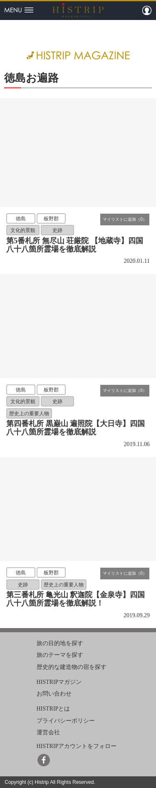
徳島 (21, 219)
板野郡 (51, 219)
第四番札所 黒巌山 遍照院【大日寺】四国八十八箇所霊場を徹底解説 (75, 427)
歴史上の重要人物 (29, 413)
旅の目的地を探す (60, 643)
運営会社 (48, 732)
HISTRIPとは (53, 709)
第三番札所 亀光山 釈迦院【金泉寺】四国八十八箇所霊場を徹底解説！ (75, 599)
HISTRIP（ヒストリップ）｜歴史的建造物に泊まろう (78, 10)
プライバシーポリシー (66, 721)
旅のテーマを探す (60, 655)
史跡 (57, 230)
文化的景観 (22, 230)
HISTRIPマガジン (59, 681)
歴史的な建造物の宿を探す (71, 667)
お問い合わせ (54, 694)
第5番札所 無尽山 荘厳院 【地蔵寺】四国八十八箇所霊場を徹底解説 (74, 245)
